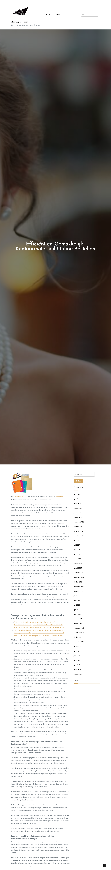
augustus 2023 (78, 646)
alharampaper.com (19, 21)
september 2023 (79, 642)
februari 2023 (78, 674)
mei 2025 (77, 550)
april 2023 (77, 665)
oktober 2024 (78, 582)
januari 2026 (78, 513)
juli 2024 (76, 596)
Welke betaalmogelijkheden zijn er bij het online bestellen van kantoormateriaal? (39, 630)
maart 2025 (77, 559)
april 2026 (77, 499)
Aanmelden (77, 688)
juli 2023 (76, 651)
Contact (57, 15)
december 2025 (79, 517)
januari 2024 (78, 623)
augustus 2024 (78, 591)
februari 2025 (78, 563)
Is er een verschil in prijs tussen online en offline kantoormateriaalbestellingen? (39, 627)
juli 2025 (76, 540)
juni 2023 (77, 656)
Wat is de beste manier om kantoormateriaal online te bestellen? (34, 622)
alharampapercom (20, 496)
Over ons (47, 15)
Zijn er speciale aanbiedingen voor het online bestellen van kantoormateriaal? (39, 633)
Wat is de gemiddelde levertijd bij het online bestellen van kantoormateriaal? (38, 636)
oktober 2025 (78, 527)
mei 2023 (77, 660)
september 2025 (79, 531)
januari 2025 (78, 568)
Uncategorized (59, 496)
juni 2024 (77, 600)
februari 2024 (78, 619)
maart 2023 (77, 669)
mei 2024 (77, 605)
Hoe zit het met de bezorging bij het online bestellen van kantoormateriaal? (38, 625)
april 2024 (77, 610)
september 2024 (79, 587)
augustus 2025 (78, 536)
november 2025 (79, 522)
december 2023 (79, 628)
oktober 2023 (78, 637)
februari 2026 (78, 508)
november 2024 (79, 577)
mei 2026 (77, 494)
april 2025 (77, 554)
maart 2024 (77, 614)
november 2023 (79, 633)
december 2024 (79, 573)
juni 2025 (77, 545)
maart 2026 (77, 503)
